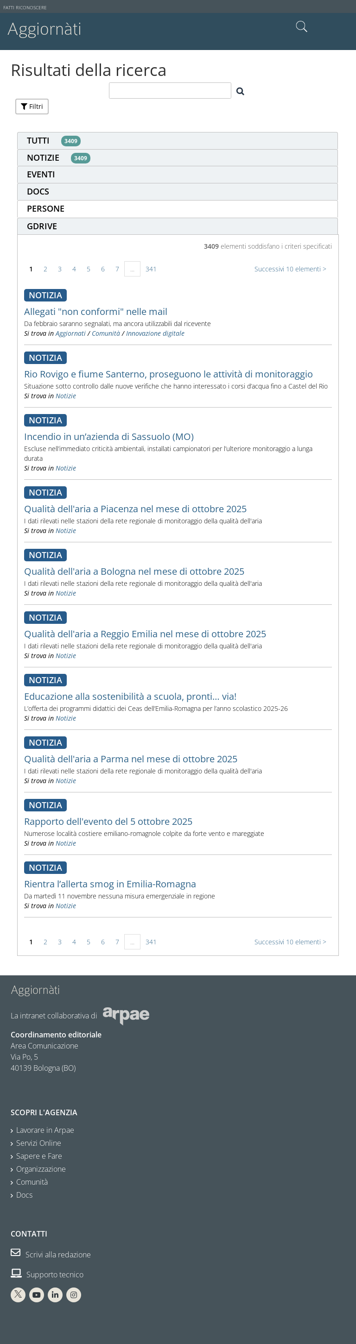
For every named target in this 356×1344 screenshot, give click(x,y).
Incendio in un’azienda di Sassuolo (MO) (109, 436)
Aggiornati (71, 333)
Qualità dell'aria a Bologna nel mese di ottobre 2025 (134, 571)
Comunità (106, 333)
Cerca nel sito (301, 26)
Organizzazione (41, 1169)
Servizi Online (38, 1143)
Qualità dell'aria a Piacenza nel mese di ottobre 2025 (135, 508)
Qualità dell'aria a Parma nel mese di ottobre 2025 (130, 759)
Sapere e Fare (39, 1156)
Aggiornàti (44, 29)
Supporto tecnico (47, 1274)
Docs (24, 1195)
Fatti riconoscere (25, 8)
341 (151, 268)
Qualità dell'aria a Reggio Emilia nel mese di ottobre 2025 (145, 634)
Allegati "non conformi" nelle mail (95, 311)
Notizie (66, 395)
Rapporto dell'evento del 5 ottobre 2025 (108, 821)
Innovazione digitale (155, 333)
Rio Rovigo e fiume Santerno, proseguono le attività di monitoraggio (168, 374)
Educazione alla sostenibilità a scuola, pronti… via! (130, 696)
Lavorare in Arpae (45, 1130)
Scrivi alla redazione (51, 1255)
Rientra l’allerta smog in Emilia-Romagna (110, 884)
